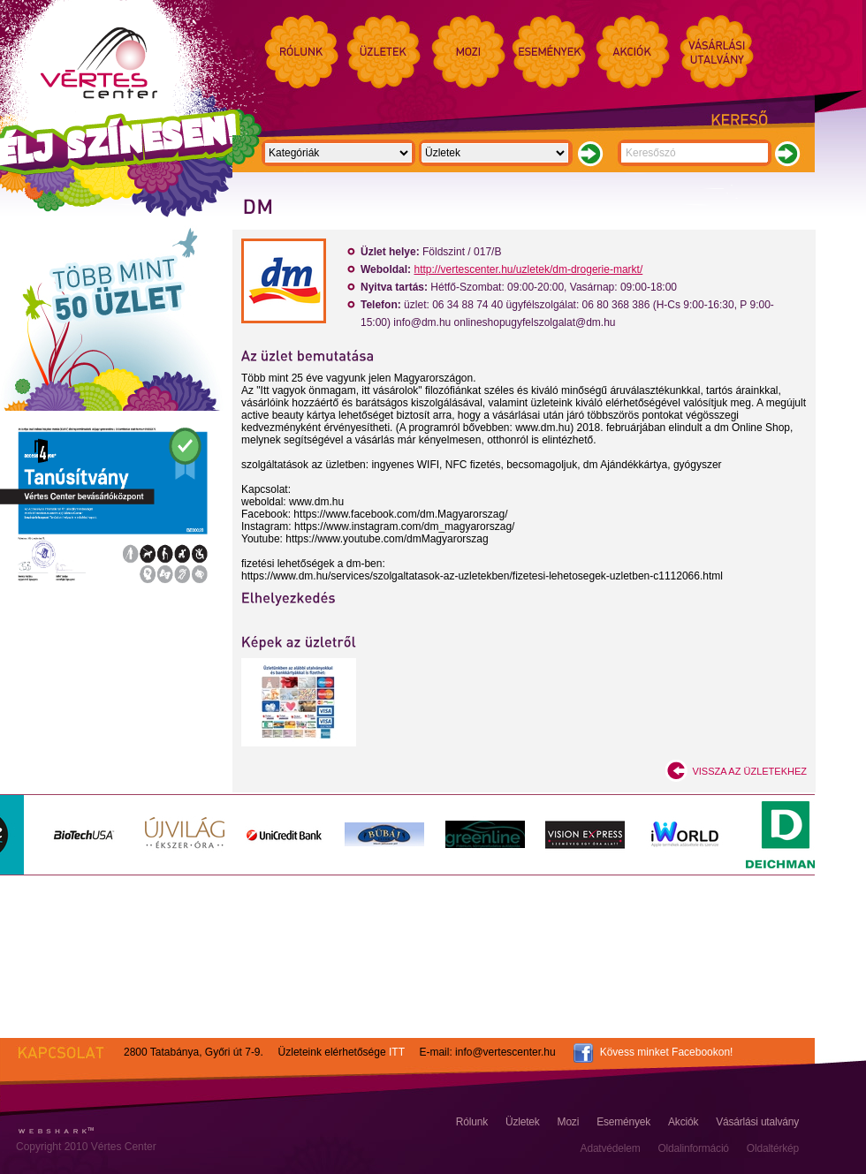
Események (623, 1122)
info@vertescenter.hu (505, 1052)
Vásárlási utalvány (757, 1122)
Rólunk (472, 1122)
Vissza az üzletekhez (749, 771)
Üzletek (522, 1122)
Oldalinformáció (692, 1148)
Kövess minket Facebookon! (666, 1052)
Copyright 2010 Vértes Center (86, 1146)
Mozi (569, 1122)
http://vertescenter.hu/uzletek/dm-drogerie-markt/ (528, 269)
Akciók (683, 1122)
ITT (397, 1052)
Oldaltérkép (773, 1148)
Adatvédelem (611, 1148)
